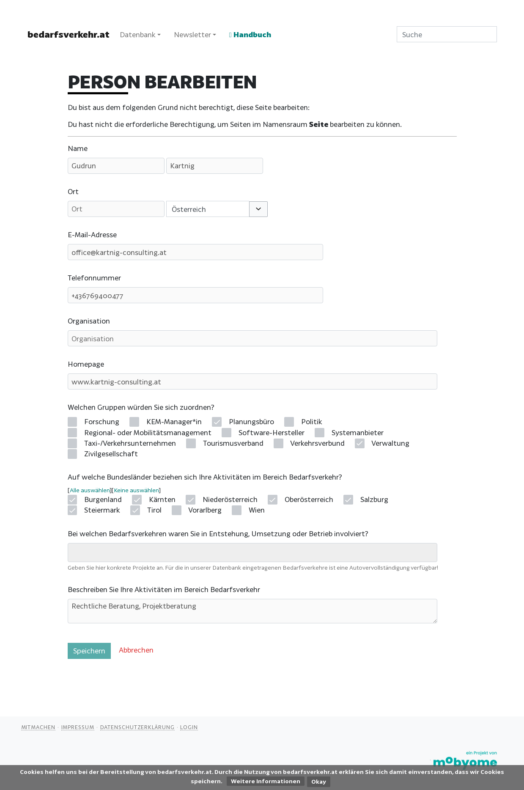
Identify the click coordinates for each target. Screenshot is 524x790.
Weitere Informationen (265, 781)
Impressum (77, 727)
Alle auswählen (90, 490)
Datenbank (138, 34)
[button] (258, 209)
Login (189, 727)
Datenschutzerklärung (137, 727)
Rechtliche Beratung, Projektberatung (252, 611)
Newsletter (192, 34)
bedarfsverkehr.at (68, 34)
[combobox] (208, 209)
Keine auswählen (136, 490)
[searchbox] (76, 552)
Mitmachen (38, 727)
